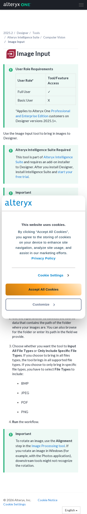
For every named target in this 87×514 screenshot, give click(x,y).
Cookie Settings (50, 275)
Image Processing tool (48, 446)
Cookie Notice (47, 500)
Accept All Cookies (43, 289)
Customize (44, 304)
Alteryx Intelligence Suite (23, 37)
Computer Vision (54, 37)
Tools (36, 33)
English (71, 510)
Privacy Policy (44, 258)
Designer (22, 33)
